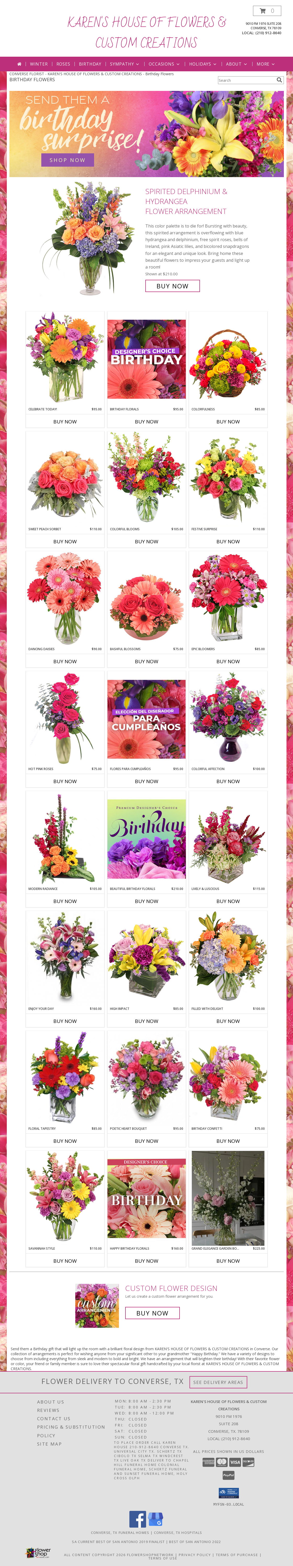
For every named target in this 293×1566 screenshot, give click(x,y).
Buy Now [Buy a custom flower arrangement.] (152, 1313)
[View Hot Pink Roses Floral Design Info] (65, 718)
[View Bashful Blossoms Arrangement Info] (146, 598)
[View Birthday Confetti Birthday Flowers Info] (228, 1078)
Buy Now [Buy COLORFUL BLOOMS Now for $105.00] (146, 541)
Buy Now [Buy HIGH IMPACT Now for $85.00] (146, 1021)
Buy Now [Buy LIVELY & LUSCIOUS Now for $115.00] (228, 901)
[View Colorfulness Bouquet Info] (228, 359)
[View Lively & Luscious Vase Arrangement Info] (228, 838)
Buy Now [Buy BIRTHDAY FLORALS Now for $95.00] (146, 421)
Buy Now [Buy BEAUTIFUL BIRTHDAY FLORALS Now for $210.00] (146, 901)
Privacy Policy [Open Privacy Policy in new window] (195, 1554)
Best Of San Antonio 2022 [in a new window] (195, 1541)
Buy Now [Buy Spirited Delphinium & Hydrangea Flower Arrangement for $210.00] (173, 286)
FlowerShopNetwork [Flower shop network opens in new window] (150, 1554)
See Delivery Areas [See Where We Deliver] (218, 1382)
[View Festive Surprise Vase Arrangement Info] (228, 479)
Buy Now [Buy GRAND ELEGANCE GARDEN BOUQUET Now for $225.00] (228, 1261)
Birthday (90, 64)
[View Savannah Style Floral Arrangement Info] (65, 1198)
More (266, 64)
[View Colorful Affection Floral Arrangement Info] (228, 718)
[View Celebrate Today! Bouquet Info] (65, 359)
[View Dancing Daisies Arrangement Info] (65, 599)
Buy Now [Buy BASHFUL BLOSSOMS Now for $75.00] (146, 661)
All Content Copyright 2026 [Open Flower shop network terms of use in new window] (95, 1554)
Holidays (203, 64)
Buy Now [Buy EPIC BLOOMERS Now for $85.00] (228, 661)
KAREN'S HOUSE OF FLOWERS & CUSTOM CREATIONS (147, 33)
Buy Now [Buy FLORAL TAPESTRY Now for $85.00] (65, 1141)
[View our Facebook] (137, 1525)
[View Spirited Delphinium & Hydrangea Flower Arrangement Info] (91, 238)
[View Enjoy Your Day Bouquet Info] (65, 958)
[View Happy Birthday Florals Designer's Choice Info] (146, 1198)
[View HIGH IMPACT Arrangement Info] (146, 958)
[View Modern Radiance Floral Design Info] (65, 838)
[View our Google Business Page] (155, 1525)
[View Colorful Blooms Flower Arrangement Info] (146, 479)
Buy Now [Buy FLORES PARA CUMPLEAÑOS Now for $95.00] (146, 781)
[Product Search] (246, 80)
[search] (279, 80)
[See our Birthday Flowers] (146, 134)
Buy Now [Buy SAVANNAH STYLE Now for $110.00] (65, 1261)
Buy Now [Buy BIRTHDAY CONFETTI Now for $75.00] (228, 1141)
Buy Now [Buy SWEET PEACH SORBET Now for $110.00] (65, 541)
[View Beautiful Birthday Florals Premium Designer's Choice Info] (146, 838)
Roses (63, 64)
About (237, 64)
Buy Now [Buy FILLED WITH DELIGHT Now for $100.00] (228, 1021)
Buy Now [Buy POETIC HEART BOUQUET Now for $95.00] (146, 1141)
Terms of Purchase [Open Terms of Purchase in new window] (237, 1554)
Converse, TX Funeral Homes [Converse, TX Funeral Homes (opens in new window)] (120, 1532)
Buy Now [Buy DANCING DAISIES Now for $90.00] (65, 661)
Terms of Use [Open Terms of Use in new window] (162, 1558)
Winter (39, 64)
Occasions (164, 64)
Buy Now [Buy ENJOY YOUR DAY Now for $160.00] (65, 1021)
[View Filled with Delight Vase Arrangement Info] (228, 958)
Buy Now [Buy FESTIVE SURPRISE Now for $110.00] (228, 541)
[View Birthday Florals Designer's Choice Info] (146, 359)
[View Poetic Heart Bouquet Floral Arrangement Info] (146, 1078)
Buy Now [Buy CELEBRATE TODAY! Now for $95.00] (65, 421)
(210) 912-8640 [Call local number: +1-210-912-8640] (268, 32)
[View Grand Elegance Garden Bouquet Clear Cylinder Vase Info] (228, 1198)
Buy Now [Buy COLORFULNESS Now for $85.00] (228, 421)
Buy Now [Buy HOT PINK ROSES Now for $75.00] (65, 781)
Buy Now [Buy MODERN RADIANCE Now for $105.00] (65, 901)
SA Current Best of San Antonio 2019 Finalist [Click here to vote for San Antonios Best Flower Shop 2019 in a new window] (119, 1541)
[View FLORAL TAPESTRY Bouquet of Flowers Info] (65, 1078)
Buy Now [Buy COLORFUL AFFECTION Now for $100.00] (228, 781)
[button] (267, 11)
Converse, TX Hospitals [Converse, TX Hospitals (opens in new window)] (178, 1532)
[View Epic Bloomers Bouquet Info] (228, 598)
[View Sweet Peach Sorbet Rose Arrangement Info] (65, 479)
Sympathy (125, 64)
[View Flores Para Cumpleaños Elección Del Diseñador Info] (146, 719)
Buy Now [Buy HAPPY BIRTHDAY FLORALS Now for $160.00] (146, 1261)
